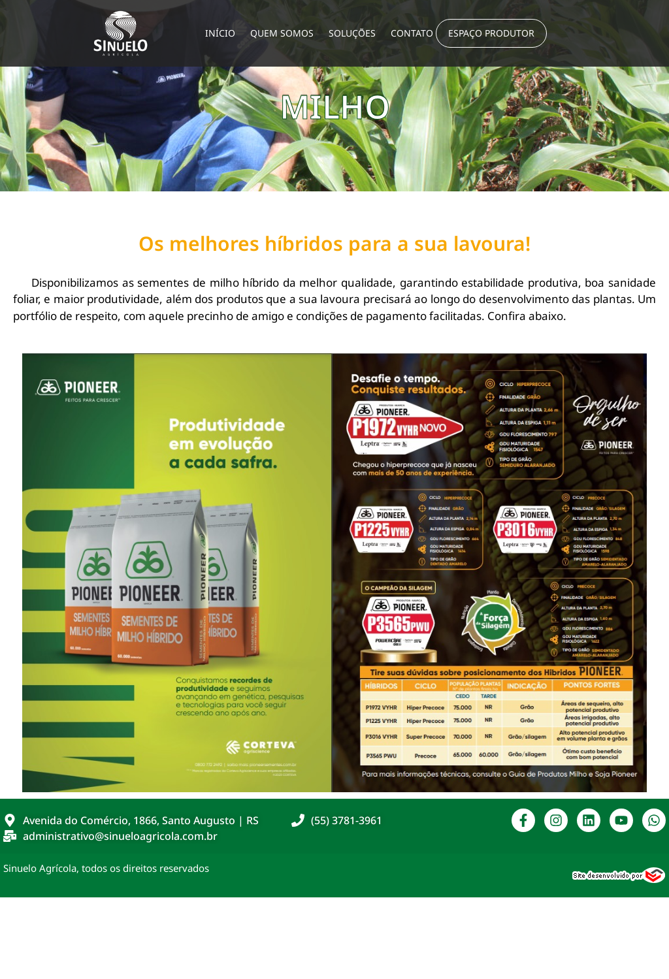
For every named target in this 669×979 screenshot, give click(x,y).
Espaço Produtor (491, 33)
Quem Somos (282, 33)
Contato (412, 33)
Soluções (352, 33)
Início (220, 33)
